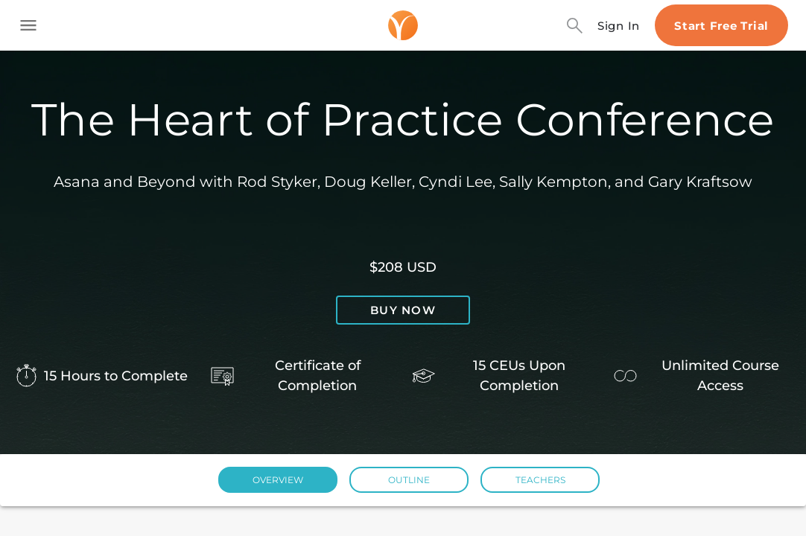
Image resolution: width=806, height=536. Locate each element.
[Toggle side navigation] (28, 25)
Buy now (403, 310)
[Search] (575, 26)
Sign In (618, 26)
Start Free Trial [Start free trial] (721, 26)
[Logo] (403, 25)
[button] (277, 480)
